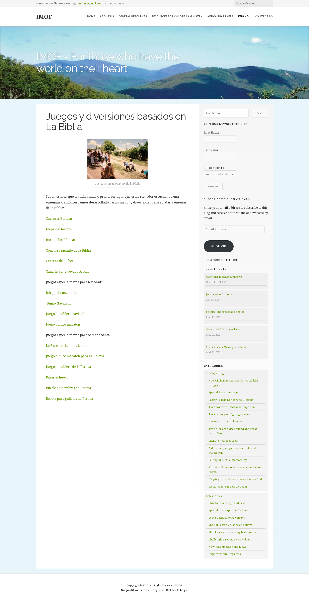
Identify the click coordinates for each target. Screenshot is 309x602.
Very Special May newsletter (223, 329)
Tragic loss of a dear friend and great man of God (233, 431)
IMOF (44, 16)
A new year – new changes (225, 421)
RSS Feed (172, 590)
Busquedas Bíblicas (60, 240)
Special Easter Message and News (226, 347)
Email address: (214, 168)
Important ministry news (225, 554)
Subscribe (219, 246)
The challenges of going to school (230, 414)
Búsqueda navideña (61, 292)
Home (91, 16)
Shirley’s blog (215, 373)
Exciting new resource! (223, 440)
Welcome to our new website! (228, 486)
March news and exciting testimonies (232, 532)
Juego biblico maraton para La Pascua (75, 356)
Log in (184, 590)
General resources (133, 16)
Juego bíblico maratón (63, 324)
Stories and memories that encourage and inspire (235, 469)
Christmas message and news (224, 276)
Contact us (264, 16)
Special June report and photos (225, 312)
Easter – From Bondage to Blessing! (232, 400)
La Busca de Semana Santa (66, 345)
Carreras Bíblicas (59, 218)
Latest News (214, 496)
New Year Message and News (227, 546)
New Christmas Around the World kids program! (234, 383)
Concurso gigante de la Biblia (68, 250)
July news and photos (219, 294)
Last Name (211, 150)
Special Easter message (224, 392)
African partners (220, 16)
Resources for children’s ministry (177, 16)
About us (107, 16)
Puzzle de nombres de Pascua (68, 388)
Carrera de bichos (59, 261)
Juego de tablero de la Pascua (68, 366)
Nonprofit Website (133, 590)
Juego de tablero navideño (66, 314)
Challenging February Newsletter (230, 539)
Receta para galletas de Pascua (69, 398)
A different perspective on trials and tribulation (232, 450)
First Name (211, 132)
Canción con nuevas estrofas (67, 271)
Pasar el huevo (57, 377)
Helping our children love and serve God (235, 479)
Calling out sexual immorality (228, 460)
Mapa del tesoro (58, 229)
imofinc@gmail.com (89, 3)
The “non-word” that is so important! (232, 407)
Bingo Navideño (58, 303)
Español (244, 16)
